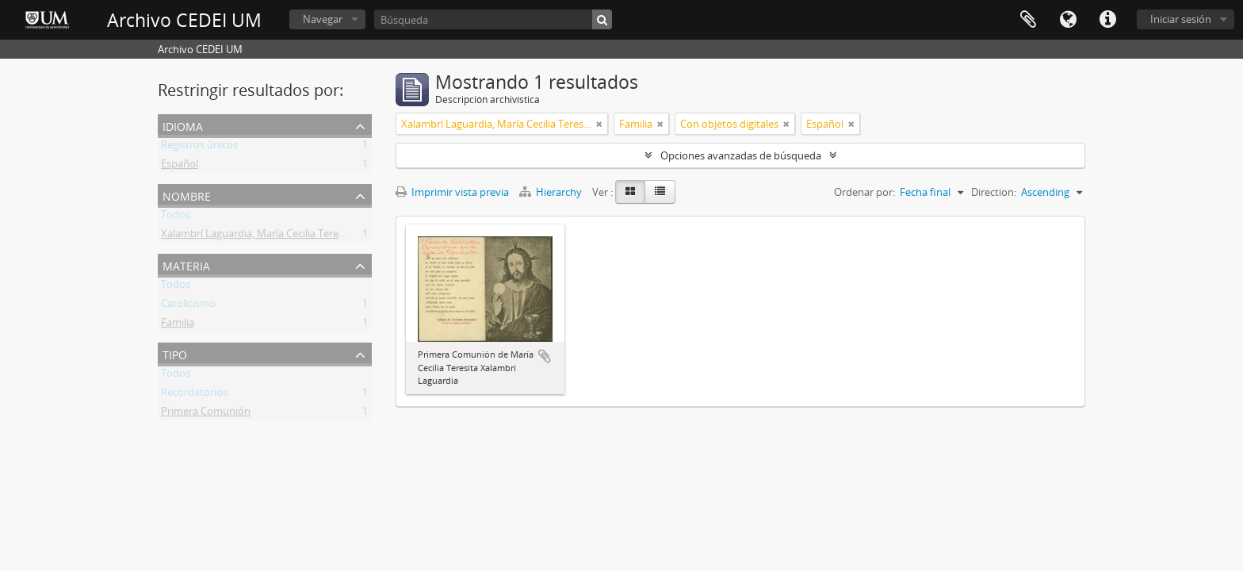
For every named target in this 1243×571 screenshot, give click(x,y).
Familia (177, 325)
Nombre (187, 194)
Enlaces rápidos (1107, 20)
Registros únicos (199, 147)
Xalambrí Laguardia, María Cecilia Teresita (258, 236)
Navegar (322, 19)
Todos (175, 217)
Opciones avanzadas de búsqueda (740, 155)
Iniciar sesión (1180, 19)
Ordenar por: (864, 192)
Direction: (993, 192)
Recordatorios (194, 395)
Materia (186, 264)
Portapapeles (1028, 20)
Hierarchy (551, 192)
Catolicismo (188, 306)
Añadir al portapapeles (545, 356)
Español (179, 166)
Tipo (175, 353)
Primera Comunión (206, 414)
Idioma (1068, 20)
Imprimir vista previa (452, 192)
